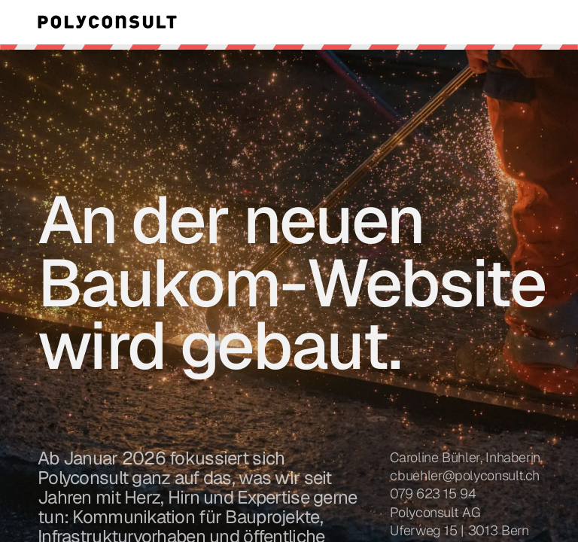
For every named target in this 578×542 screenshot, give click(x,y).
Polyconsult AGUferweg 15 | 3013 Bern (459, 521)
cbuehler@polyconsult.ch (465, 475)
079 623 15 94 (433, 493)
